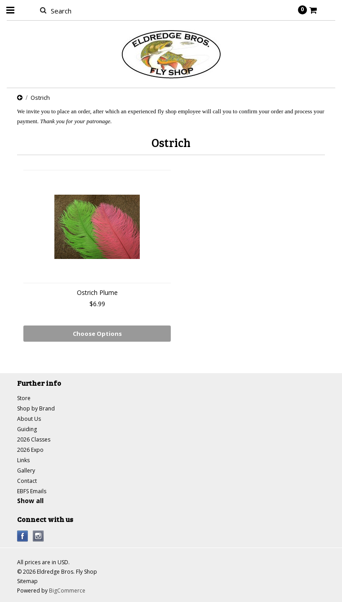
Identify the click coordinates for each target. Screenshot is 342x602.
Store (24, 398)
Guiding (27, 429)
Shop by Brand (36, 408)
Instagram (38, 536)
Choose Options (97, 334)
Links (23, 460)
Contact (27, 481)
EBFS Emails (31, 491)
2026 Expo (30, 450)
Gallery (26, 470)
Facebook (22, 536)
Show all (30, 500)
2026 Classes (33, 439)
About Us (29, 419)
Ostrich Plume (97, 292)
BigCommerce (67, 590)
